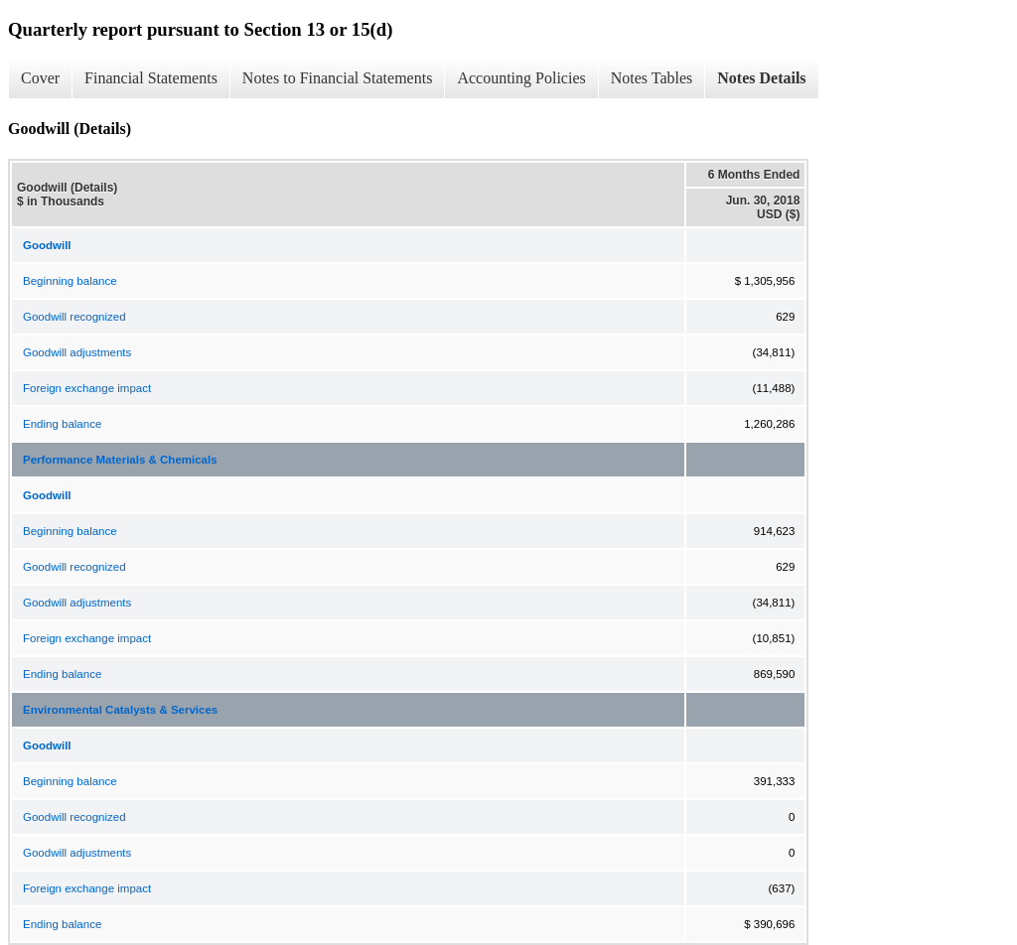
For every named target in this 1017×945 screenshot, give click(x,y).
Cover (40, 77)
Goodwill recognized (74, 317)
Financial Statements (151, 77)
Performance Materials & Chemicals (120, 460)
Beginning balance (70, 281)
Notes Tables (652, 77)
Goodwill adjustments (77, 352)
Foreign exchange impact (87, 388)
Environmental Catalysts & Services (120, 710)
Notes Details (761, 77)
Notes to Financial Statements (337, 77)
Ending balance (62, 424)
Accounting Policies (521, 77)
